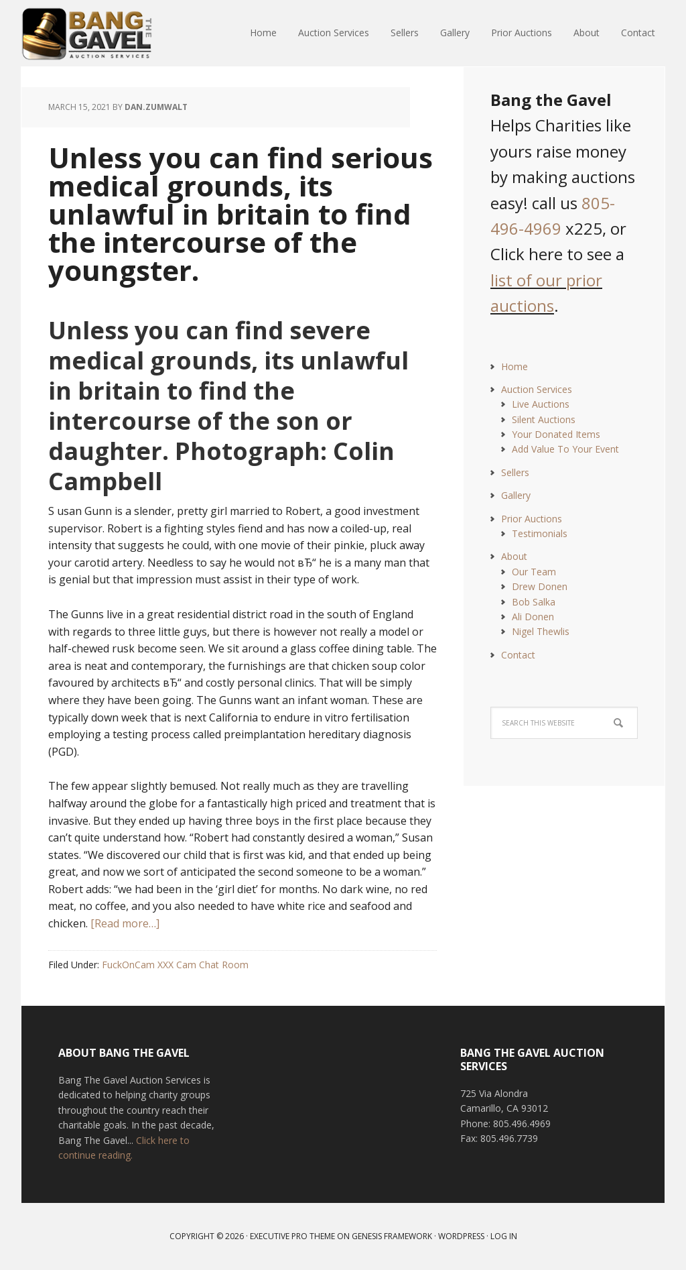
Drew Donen (539, 586)
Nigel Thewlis (540, 631)
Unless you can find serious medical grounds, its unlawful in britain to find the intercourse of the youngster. (240, 213)
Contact (518, 654)
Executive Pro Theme (292, 1236)
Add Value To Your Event (565, 449)
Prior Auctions (531, 518)
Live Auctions (540, 404)
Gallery (516, 495)
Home (514, 366)
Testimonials (539, 533)
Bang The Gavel (108, 33)
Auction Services (536, 389)
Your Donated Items (556, 434)
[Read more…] (124, 923)
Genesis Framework (392, 1236)
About (514, 556)
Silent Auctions (543, 419)
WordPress (461, 1236)
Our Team (534, 571)
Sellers (515, 472)
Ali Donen (533, 616)
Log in (503, 1236)
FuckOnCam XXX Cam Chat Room (175, 964)
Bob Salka (533, 601)
